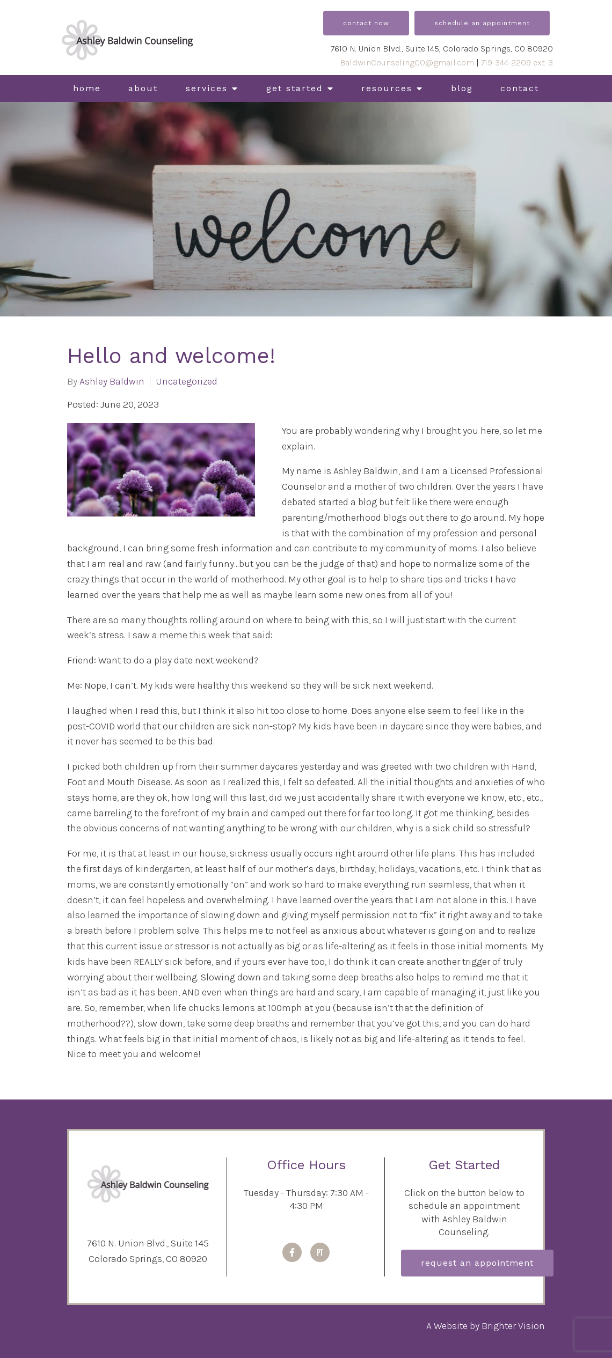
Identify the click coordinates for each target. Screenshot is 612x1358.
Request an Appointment (477, 1263)
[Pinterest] (320, 1252)
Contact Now (366, 23)
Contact (519, 88)
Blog (462, 88)
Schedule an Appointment (482, 23)
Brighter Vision (513, 1326)
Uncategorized (186, 381)
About (143, 88)
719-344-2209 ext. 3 (517, 62)
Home (87, 88)
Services (207, 88)
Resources (386, 88)
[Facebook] (292, 1252)
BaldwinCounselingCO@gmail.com (407, 62)
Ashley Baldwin (111, 381)
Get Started (294, 88)
